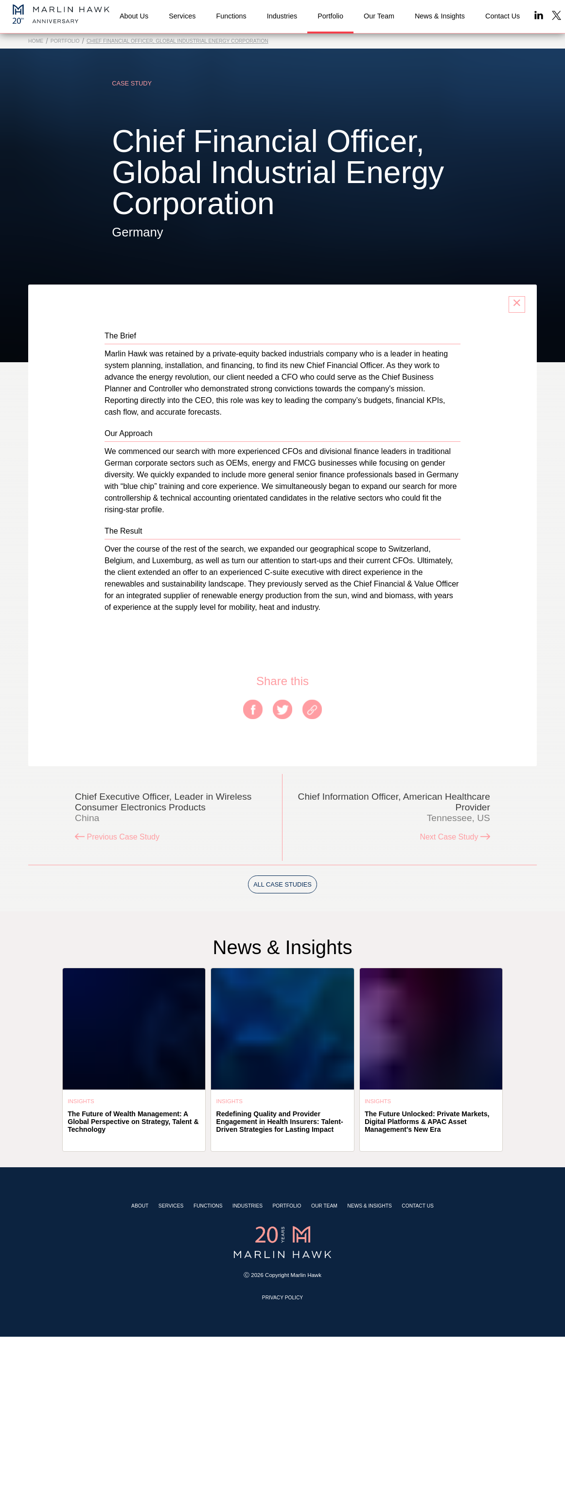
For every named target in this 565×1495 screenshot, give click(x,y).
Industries (247, 1206)
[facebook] (253, 710)
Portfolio (65, 41)
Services (171, 1206)
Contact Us (418, 1206)
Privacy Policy (282, 1297)
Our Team (324, 1206)
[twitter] (282, 710)
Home (35, 41)
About (139, 1206)
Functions (208, 1206)
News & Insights (369, 1206)
